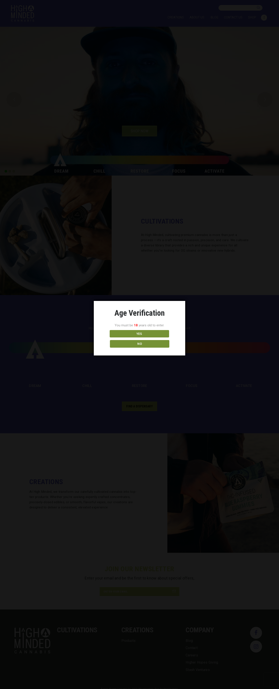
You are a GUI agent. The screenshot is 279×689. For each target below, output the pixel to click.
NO (158, 339)
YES (120, 339)
